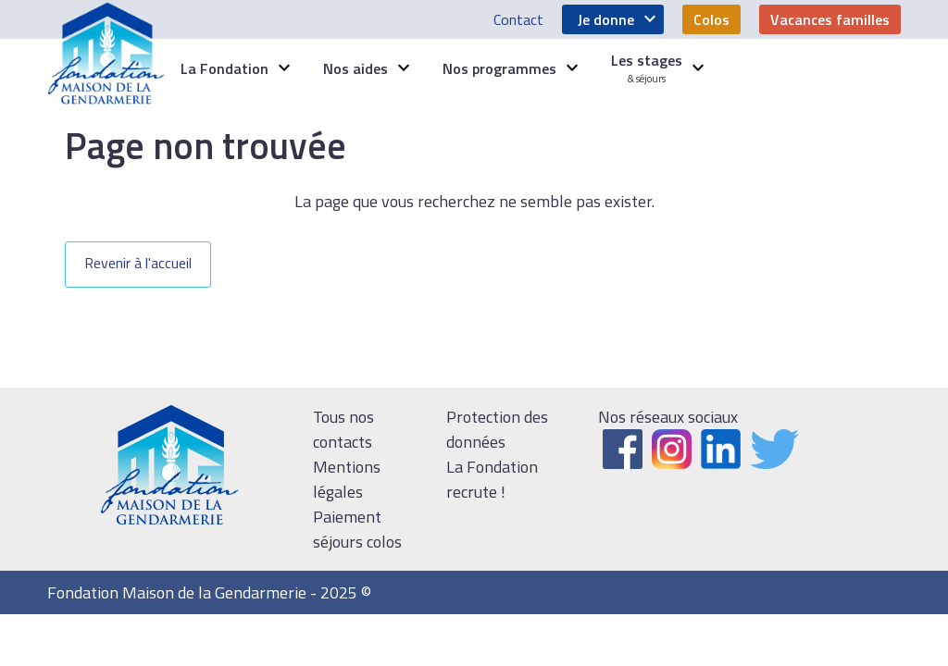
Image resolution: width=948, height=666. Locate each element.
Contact (518, 19)
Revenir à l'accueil (138, 263)
